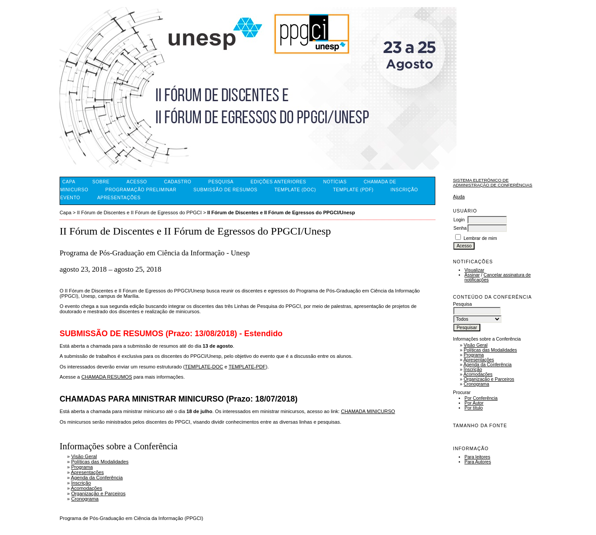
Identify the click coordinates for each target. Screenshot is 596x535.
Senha (460, 228)
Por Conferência (481, 398)
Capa (68, 181)
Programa (474, 355)
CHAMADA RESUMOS (106, 376)
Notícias (335, 181)
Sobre (100, 181)
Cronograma (476, 384)
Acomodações (478, 374)
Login (458, 219)
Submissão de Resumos (225, 189)
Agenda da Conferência (488, 364)
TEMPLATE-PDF (247, 366)
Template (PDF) (353, 189)
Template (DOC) (295, 189)
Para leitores (477, 457)
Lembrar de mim (480, 238)
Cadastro (177, 181)
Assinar (472, 275)
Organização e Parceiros (489, 379)
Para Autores (477, 461)
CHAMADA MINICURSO (368, 411)
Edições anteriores (278, 181)
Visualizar (474, 270)
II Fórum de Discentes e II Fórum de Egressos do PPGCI (139, 212)
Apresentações (479, 359)
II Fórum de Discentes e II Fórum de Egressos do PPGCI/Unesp (281, 212)
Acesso (137, 181)
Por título (473, 408)
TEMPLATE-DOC (204, 366)
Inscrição (473, 369)
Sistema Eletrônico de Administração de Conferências (492, 182)
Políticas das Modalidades (490, 350)
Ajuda (459, 196)
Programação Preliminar (141, 189)
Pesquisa (221, 181)
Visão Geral (475, 345)
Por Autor (473, 403)
